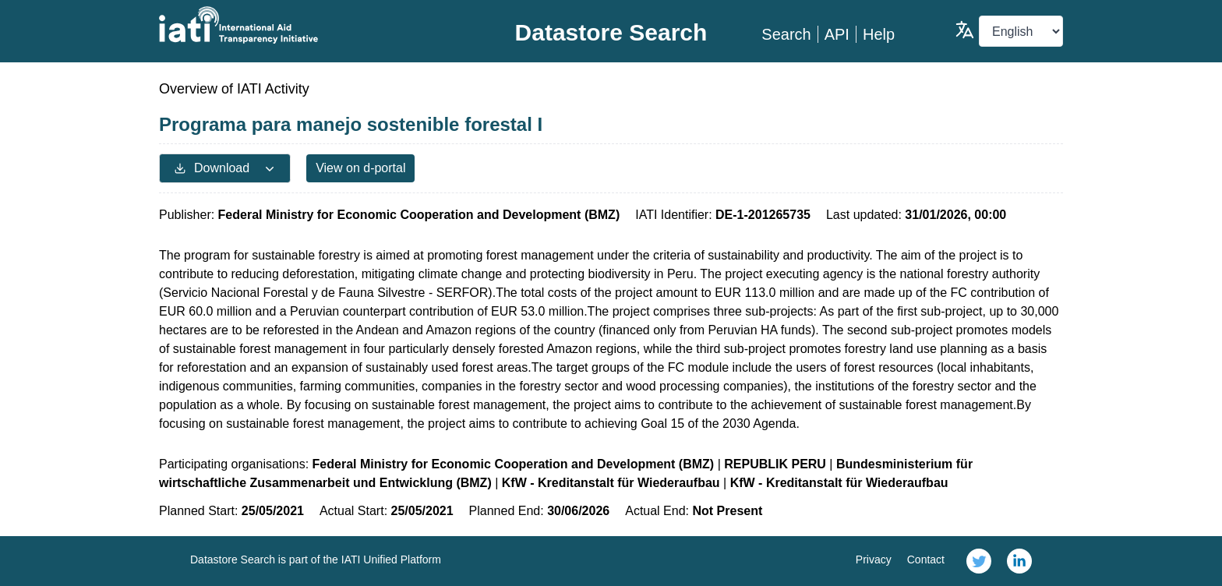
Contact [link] (926, 559)
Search (786, 34)
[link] (978, 561)
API (837, 34)
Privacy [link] (874, 559)
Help (879, 34)
